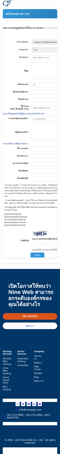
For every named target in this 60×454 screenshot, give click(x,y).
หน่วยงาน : (24, 57)
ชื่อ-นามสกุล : (23, 148)
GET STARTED (29, 316)
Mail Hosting (7, 388)
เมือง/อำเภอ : (23, 99)
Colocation (22, 365)
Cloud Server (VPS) (6, 380)
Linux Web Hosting (7, 370)
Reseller (38, 373)
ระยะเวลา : (24, 49)
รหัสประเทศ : (23, 84)
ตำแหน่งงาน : (22, 156)
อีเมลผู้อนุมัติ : (23, 178)
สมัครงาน (39, 380)
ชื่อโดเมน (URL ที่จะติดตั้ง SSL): (19, 107)
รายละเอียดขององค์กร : (18, 118)
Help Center (37, 368)
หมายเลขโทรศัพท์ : (21, 163)
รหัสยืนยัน (25, 240)
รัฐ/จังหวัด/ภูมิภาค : (20, 92)
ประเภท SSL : (22, 42)
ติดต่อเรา (30, 325)
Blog (36, 377)
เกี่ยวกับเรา (37, 357)
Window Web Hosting (7, 361)
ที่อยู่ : (26, 71)
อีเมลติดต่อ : (23, 171)
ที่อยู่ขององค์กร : (22, 132)
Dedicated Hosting (22, 360)
